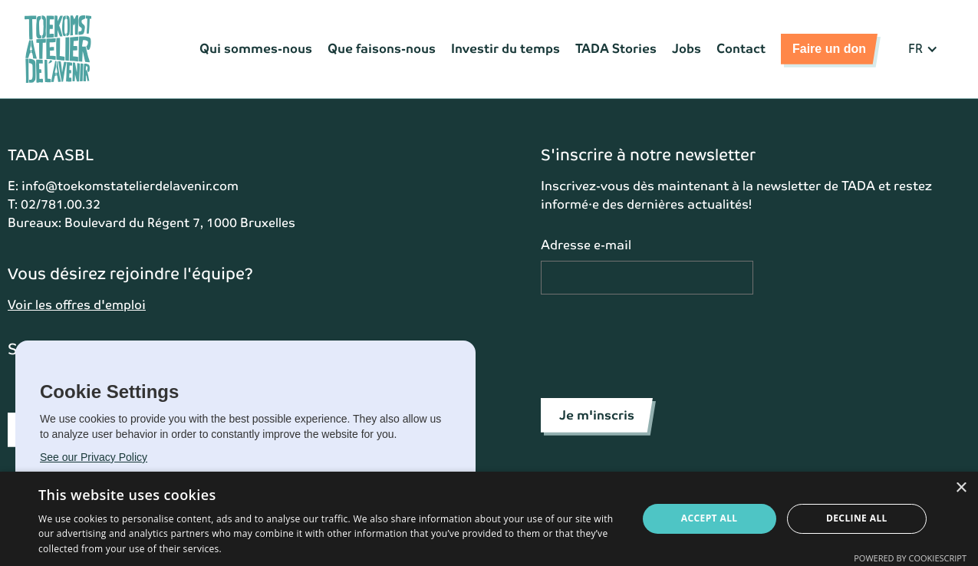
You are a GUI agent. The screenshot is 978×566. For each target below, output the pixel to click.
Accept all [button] (709, 518)
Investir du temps (505, 49)
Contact (741, 49)
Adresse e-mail (586, 245)
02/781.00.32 (60, 204)
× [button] (960, 488)
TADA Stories (616, 49)
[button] (923, 49)
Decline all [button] (856, 518)
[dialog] (489, 519)
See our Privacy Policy (93, 457)
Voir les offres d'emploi (77, 305)
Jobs (686, 49)
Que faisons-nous (382, 49)
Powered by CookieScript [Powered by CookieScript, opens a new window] (910, 558)
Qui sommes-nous (255, 49)
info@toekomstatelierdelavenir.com (130, 186)
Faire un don (829, 48)
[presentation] (657, 343)
